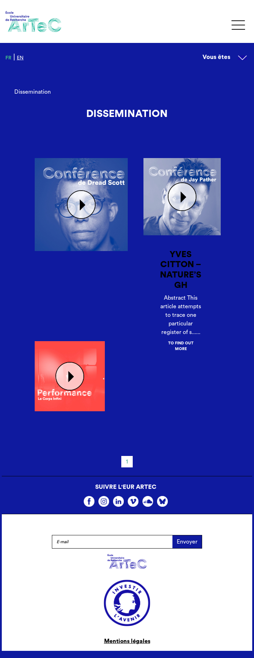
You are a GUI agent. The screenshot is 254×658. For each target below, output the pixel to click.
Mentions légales (127, 641)
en (20, 57)
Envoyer (187, 542)
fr (8, 57)
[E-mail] (112, 542)
